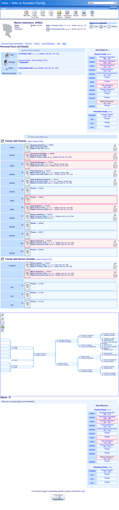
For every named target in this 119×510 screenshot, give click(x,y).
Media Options (59, 15)
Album (36, 44)
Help (92, 14)
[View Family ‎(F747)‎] (44, 259)
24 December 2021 (25, 68)
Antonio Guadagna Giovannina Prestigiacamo (87, 345)
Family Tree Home (35, 15)
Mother (92, 62)
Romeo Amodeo (24, 60)
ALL (64, 44)
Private (107, 78)
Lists (51, 14)
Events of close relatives (31, 50)
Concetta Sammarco (107, 66)
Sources (28, 44)
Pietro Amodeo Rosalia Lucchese (62, 364)
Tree (58, 44)
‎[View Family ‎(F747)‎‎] (39, 60)
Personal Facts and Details (12, 44)
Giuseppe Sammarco (107, 58)
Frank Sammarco (107, 70)
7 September (23, 62)
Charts (43, 14)
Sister (92, 66)
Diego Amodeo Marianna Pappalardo (86, 357)
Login (4, 8)
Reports (76, 14)
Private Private (14, 347)
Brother (92, 70)
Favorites (113, 7)
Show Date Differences (38, 137)
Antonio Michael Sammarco (107, 74)
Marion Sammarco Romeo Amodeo (40, 354)
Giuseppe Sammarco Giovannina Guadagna (63, 341)
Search (84, 14)
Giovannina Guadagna (107, 62)
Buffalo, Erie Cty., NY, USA (49, 54)
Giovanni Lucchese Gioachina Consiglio (86, 370)
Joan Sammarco (107, 86)
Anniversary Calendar (68, 15)
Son (92, 119)
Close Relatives (48, 44)
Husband (92, 115)
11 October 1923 (24, 54)
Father (92, 58)
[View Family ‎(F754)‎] (35, 141)
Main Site (26, 14)
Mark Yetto (81, 491)
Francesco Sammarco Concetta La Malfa (86, 336)
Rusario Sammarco (107, 90)
